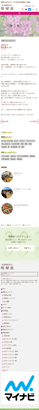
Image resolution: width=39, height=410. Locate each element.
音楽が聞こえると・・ (19, 173)
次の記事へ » (34, 121)
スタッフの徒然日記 (22, 156)
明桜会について (7, 292)
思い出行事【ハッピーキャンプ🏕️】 (22, 189)
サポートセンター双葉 (11, 354)
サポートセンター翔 (10, 360)
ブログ (4, 304)
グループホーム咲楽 (10, 345)
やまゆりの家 (15, 144)
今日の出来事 (5, 159)
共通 (22, 144)
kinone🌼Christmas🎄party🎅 (21, 205)
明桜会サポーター (8, 329)
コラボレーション (6, 132)
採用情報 (5, 310)
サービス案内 (6, 307)
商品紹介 (13, 159)
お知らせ (13, 156)
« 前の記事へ (5, 121)
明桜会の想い (8, 295)
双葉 (26, 144)
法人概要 (6, 301)
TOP (3, 289)
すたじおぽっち (6, 144)
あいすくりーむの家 (7, 141)
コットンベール (30, 141)
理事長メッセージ (9, 298)
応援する (27, 248)
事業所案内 (6, 332)
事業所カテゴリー (6, 137)
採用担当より (8, 317)
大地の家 (4, 147)
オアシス (22, 141)
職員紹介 (19, 159)
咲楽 (30, 144)
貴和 (23, 147)
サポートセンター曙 (10, 357)
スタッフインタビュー (11, 320)
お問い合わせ (13, 248)
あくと (16, 141)
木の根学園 (14, 147)
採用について (8, 314)
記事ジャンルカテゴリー (9, 152)
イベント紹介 (5, 156)
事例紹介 (32, 156)
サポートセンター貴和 (11, 351)
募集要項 (6, 323)
